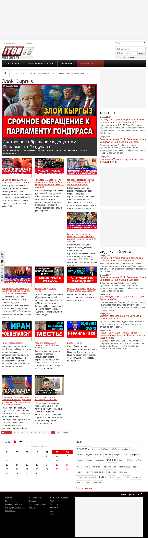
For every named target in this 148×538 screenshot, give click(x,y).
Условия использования (38, 504)
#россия (108, 455)
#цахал (89, 460)
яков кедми (97, 482)
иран (135, 467)
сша (119, 477)
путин (102, 477)
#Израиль (83, 448)
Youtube (3, 57)
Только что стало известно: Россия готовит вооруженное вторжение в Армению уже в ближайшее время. (16, 401)
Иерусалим (99, 460)
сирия (111, 477)
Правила (32, 501)
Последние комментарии (15, 508)
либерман (112, 472)
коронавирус (99, 472)
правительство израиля (86, 477)
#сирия (117, 455)
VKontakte (10, 57)
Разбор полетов (90, 63)
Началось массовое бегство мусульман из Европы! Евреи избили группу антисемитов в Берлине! (49, 183)
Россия (111, 459)
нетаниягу (123, 472)
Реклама (32, 508)
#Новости (96, 449)
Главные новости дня (40, 63)
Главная (8, 498)
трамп (126, 477)
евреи (86, 467)
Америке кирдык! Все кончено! (45, 289)
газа (78, 467)
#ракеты (98, 455)
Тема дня (67, 63)
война (138, 460)
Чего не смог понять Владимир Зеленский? (46, 398)
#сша (125, 454)
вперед (65, 432)
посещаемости (58, 73)
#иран (80, 454)
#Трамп (106, 449)
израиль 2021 (124, 467)
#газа (133, 449)
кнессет (88, 472)
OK (13, 57)
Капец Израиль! (75, 343)
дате (31, 73)
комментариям (72, 73)
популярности (43, 73)
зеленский (95, 467)
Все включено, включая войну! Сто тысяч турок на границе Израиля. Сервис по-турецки (82, 238)
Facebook (6, 57)
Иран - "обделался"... (12, 343)
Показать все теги (83, 488)
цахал (87, 482)
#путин (89, 455)
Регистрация (130, 57)
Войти (141, 53)
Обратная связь (26, 43)
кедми (79, 472)
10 (48, 432)
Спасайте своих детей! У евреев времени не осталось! (17, 181)
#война (125, 449)
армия (121, 460)
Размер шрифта (127, 495)
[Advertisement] (74, 19)
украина (136, 477)
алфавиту (85, 73)
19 (58, 432)
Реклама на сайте (9, 43)
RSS (17, 57)
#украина (135, 455)
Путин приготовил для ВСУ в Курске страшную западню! (81, 289)
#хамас (80, 460)
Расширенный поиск (13, 504)
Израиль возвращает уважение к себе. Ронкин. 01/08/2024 (47, 345)
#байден (115, 449)
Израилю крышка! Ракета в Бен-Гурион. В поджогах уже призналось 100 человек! (16, 291)
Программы (12, 63)
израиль (109, 466)
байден (130, 460)
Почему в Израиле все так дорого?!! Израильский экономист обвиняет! (80, 182)
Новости (8, 501)
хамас (79, 482)
